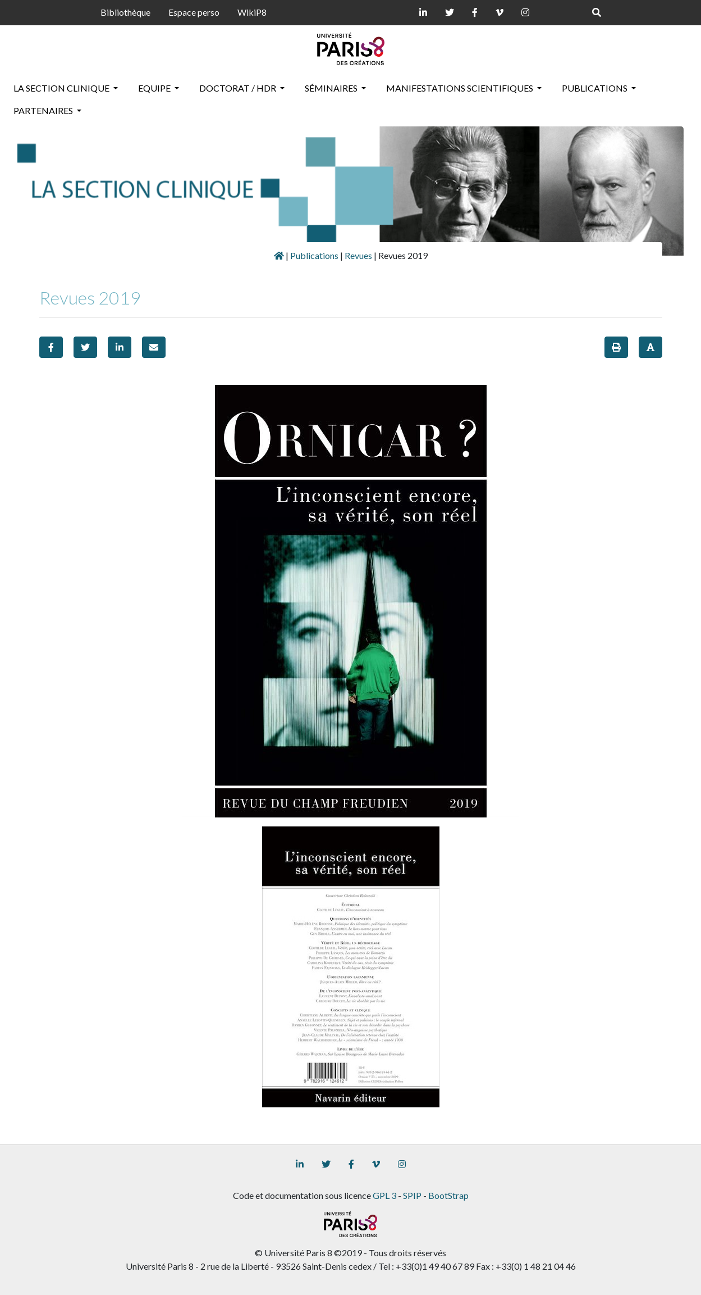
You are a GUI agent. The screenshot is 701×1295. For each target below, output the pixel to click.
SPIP (412, 1195)
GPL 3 (384, 1195)
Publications (595, 88)
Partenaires (44, 110)
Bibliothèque (125, 12)
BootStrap (448, 1195)
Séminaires (332, 88)
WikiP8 (252, 12)
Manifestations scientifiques (460, 88)
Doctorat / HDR (238, 88)
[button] (51, 347)
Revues (358, 255)
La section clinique (62, 88)
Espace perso (193, 12)
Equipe (155, 88)
